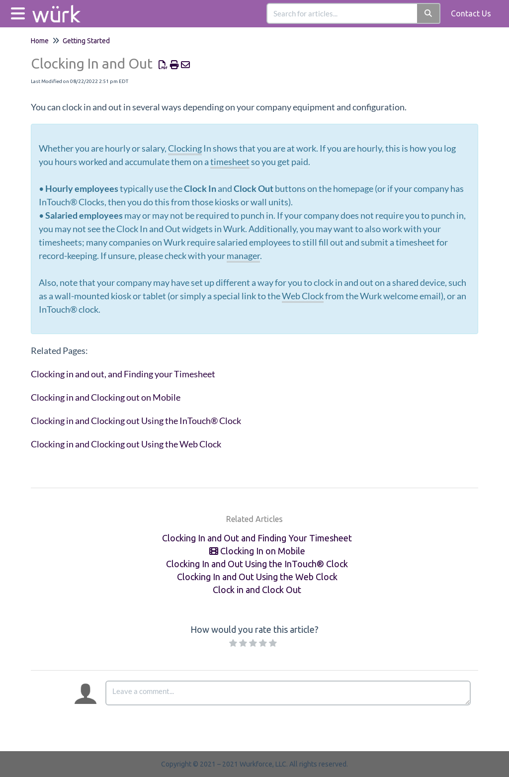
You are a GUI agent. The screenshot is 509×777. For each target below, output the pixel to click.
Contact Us (471, 13)
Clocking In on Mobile (257, 551)
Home (40, 41)
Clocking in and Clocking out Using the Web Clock (126, 443)
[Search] (428, 13)
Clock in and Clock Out (257, 590)
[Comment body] (288, 693)
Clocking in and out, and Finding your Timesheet (123, 373)
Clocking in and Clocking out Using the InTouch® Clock (136, 420)
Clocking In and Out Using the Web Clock (257, 577)
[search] (342, 13)
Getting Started (86, 41)
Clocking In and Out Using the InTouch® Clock (257, 564)
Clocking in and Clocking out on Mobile (105, 397)
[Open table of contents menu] (19, 12)
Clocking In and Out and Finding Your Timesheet (257, 538)
